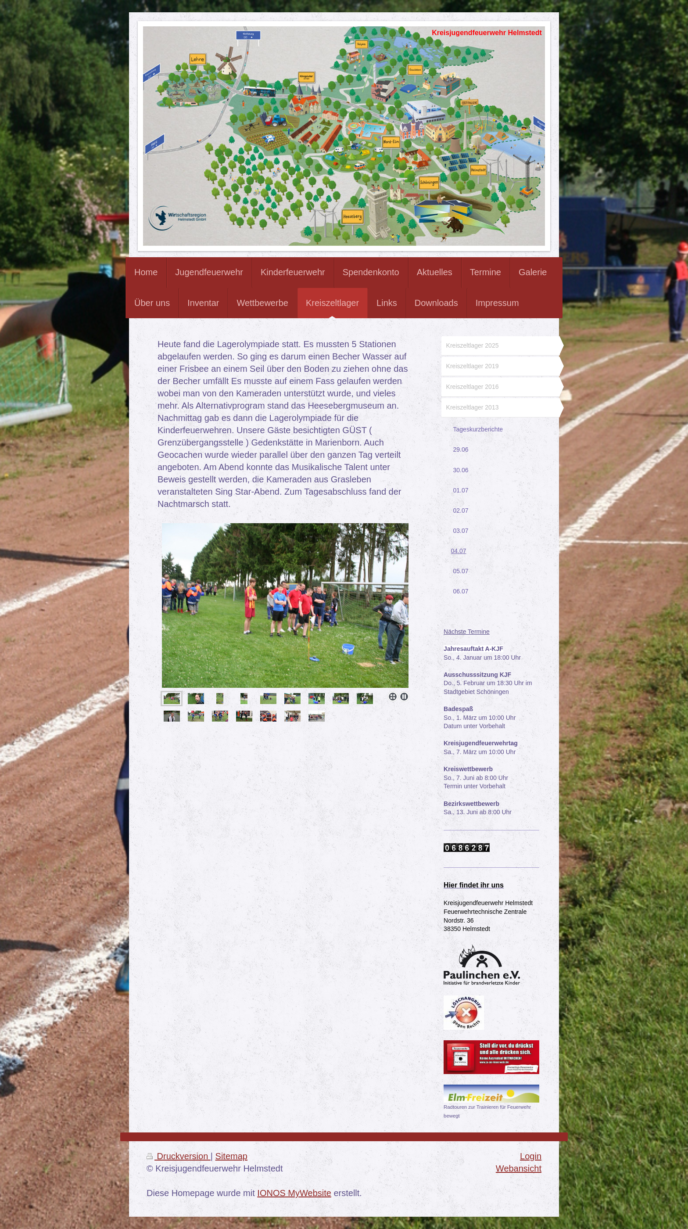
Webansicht (518, 1168)
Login (530, 1156)
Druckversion (179, 1156)
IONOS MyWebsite (294, 1193)
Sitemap (231, 1156)
